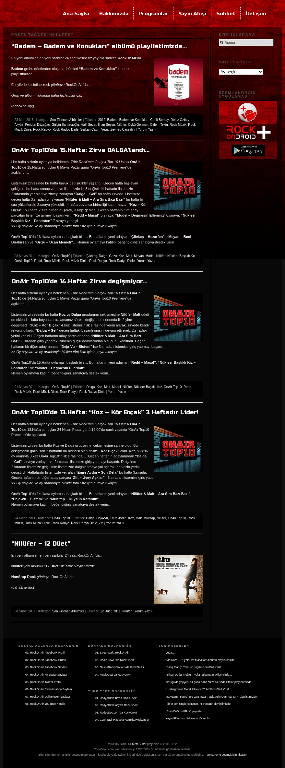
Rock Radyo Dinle (65, 129)
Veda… (170, 652)
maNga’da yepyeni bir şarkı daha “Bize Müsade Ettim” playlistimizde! (208, 682)
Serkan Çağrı (90, 129)
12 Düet (106, 611)
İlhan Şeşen (106, 124)
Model (150, 256)
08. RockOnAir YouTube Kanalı (45, 703)
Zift (101, 523)
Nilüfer (121, 124)
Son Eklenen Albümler (66, 120)
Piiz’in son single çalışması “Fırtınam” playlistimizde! (198, 703)
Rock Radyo (42, 129)
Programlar (153, 14)
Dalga (103, 256)
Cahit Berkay (159, 120)
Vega (105, 129)
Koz (121, 256)
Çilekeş (91, 256)
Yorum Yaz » (147, 129)
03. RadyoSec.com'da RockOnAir (116, 712)
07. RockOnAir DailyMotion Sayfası (47, 696)
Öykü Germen (138, 124)
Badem (112, 120)
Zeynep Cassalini (122, 129)
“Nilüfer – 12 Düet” (40, 543)
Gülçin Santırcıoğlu (65, 124)
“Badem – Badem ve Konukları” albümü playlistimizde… (99, 46)
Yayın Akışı (192, 14)
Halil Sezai (88, 124)
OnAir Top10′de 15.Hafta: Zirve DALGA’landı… (80, 150)
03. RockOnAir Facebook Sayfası (46, 667)
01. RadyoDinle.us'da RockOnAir (116, 698)
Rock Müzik (178, 124)
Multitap (149, 518)
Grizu (113, 256)
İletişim (255, 14)
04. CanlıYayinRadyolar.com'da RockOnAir (122, 719)
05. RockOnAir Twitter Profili (43, 682)
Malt (129, 256)
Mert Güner (139, 744)
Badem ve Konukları (133, 120)
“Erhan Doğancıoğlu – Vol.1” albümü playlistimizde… (198, 674)
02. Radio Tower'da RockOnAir (114, 660)
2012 (101, 120)
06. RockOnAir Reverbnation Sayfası (48, 689)
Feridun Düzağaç (37, 124)
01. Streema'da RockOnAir (112, 652)
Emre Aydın (118, 518)
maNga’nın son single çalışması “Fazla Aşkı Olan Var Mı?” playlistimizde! (211, 696)
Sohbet (225, 14)
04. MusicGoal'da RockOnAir (113, 674)
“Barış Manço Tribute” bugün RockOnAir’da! (193, 667)
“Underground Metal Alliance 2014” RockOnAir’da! (197, 689)
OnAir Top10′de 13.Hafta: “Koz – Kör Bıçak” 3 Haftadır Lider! (105, 412)
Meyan (139, 256)
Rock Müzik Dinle (74, 261)
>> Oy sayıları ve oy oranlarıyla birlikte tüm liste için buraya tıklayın (64, 226)
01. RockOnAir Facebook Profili (45, 652)
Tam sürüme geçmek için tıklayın (226, 754)
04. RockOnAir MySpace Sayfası (46, 674)
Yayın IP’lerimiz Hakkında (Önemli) (187, 718)
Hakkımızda (113, 14)
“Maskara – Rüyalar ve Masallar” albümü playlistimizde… (201, 660)
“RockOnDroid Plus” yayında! (183, 711)
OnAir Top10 (61, 256)
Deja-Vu (102, 518)
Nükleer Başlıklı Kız (181, 256)
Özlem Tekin (159, 124)
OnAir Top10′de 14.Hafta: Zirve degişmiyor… (79, 281)
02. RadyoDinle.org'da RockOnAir (116, 705)
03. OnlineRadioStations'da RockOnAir (119, 667)
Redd (38, 261)
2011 (117, 611)
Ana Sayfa (76, 14)
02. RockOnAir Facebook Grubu (45, 660)
